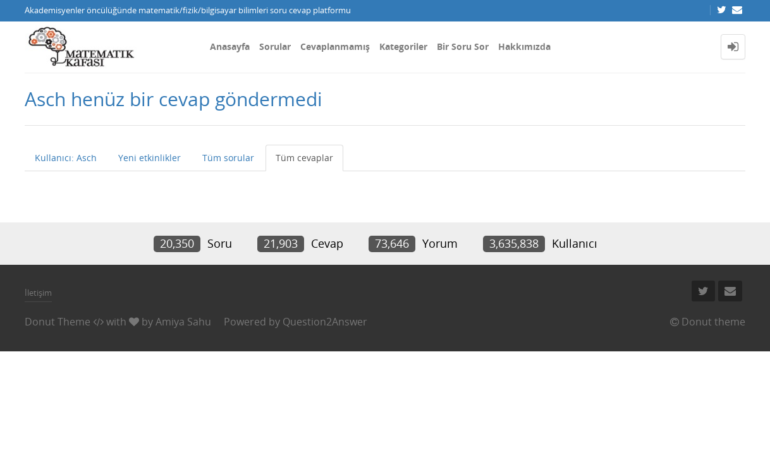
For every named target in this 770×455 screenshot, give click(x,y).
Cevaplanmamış (335, 46)
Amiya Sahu (183, 322)
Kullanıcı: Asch (66, 158)
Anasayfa (230, 46)
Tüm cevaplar (304, 158)
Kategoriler (403, 46)
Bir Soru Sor (463, 46)
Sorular (275, 46)
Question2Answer (325, 322)
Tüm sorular (228, 158)
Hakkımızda (524, 46)
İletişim (38, 292)
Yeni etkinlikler (149, 158)
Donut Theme (57, 322)
